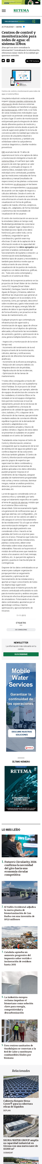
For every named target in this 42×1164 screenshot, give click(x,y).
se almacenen (20, 184)
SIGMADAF (8, 1152)
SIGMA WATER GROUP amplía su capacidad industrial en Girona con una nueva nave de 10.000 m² (20, 1144)
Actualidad (8, 27)
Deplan (7, 1110)
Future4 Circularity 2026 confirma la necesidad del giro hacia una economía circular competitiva (20, 868)
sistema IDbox (8, 161)
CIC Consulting (21, 629)
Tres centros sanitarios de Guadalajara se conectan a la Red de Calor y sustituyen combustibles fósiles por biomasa (20, 1051)
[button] (3, 60)
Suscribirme (21, 654)
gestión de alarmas (19, 502)
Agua (19, 27)
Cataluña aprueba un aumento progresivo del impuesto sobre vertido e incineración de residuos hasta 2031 (18, 958)
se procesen (32, 187)
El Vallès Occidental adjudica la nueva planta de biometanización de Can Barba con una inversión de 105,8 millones (20, 913)
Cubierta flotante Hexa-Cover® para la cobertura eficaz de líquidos (18, 1104)
